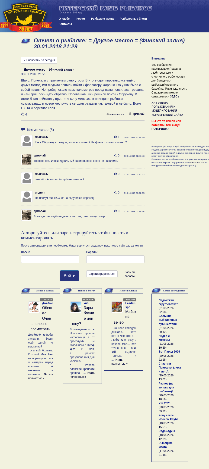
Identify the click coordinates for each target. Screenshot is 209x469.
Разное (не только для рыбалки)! (166, 387)
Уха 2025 (164, 403)
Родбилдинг (167, 431)
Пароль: (92, 252)
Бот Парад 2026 (169, 351)
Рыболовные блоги (133, 18)
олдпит (40, 192)
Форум (80, 18)
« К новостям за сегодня (39, 60)
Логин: (25, 252)
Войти (69, 275)
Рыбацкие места (102, 18)
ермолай (137, 114)
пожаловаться (115, 114)
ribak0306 (41, 137)
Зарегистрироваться (102, 273)
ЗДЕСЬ (174, 96)
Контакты (65, 24)
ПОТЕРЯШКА (160, 129)
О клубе (64, 18)
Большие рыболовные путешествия (168, 319)
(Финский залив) (47, 69)
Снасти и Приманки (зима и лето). (170, 367)
